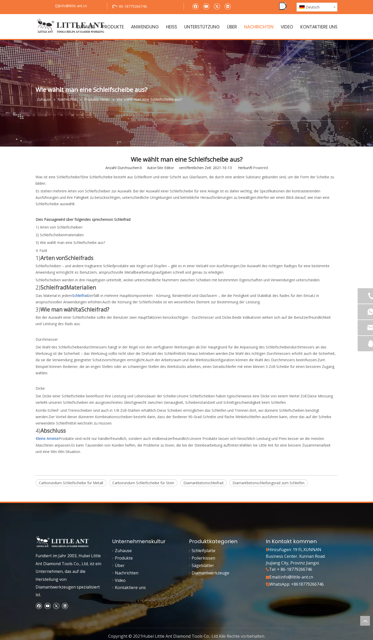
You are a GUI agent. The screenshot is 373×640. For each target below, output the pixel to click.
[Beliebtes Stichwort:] (282, 6)
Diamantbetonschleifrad (203, 482)
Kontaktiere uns (130, 587)
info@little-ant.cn (296, 577)
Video (120, 580)
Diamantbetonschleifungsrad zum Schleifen (268, 482)
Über (120, 565)
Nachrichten (126, 573)
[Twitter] (217, 6)
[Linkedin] (227, 6)
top (365, 621)
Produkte (124, 558)
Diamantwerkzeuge (210, 573)
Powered (260, 167)
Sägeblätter (203, 565)
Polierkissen (203, 558)
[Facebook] (195, 6)
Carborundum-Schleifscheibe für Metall (71, 482)
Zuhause (123, 550)
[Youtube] (206, 6)
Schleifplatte (203, 550)
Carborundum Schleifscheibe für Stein (143, 482)
